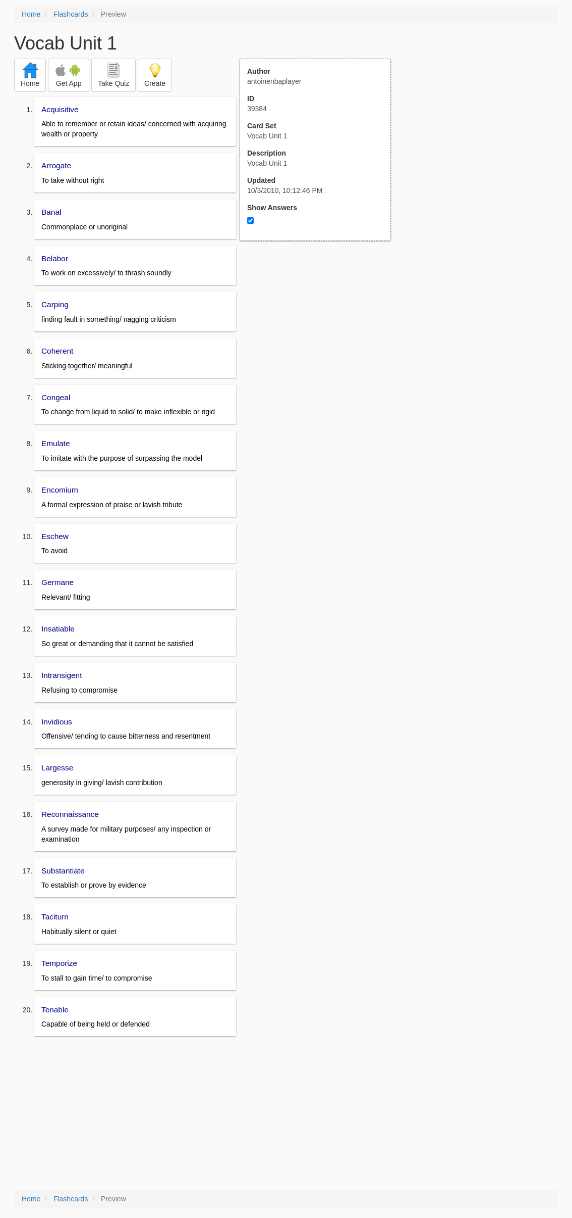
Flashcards (70, 14)
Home (31, 14)
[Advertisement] (321, 340)
